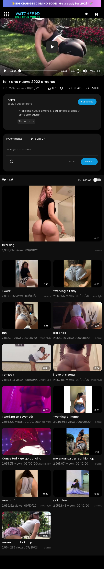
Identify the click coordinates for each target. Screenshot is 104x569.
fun (4, 333)
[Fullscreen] (98, 71)
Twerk (6, 291)
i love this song (64, 375)
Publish (89, 161)
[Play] (5, 71)
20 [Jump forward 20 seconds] (78, 71)
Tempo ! (8, 375)
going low (60, 500)
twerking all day (64, 291)
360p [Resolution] (92, 71)
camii (11, 100)
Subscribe (87, 101)
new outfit (9, 500)
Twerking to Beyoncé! (17, 417)
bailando (59, 333)
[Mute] (85, 71)
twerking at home (66, 417)
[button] (96, 14)
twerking (8, 245)
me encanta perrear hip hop (73, 458)
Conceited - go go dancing (21, 458)
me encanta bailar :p (17, 542)
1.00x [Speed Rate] (72, 71)
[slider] (39, 70)
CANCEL (71, 161)
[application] (52, 47)
